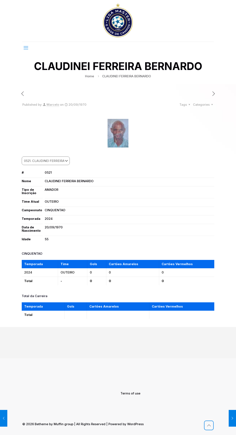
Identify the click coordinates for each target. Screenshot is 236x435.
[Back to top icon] (209, 425)
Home (89, 76)
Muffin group (63, 424)
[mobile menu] (25, 47)
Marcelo (53, 105)
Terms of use (130, 393)
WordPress (135, 424)
